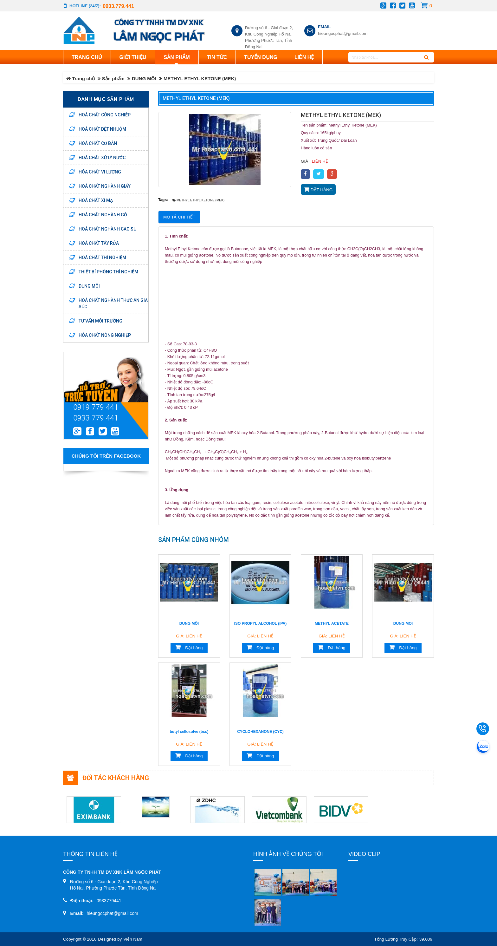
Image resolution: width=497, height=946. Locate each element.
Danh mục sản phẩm (106, 99)
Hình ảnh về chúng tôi (288, 854)
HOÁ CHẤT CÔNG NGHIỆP (105, 114)
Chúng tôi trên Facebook (106, 456)
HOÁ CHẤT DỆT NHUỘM (102, 129)
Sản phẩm (113, 78)
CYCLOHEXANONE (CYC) (260, 731)
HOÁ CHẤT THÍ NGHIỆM (102, 257)
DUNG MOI (403, 623)
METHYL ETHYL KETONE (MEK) (196, 98)
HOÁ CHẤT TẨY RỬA (99, 243)
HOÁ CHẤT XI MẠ (96, 200)
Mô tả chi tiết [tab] (179, 217)
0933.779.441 (118, 6)
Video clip (364, 854)
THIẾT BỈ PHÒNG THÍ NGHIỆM (108, 271)
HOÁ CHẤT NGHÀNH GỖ (103, 214)
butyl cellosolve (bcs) (189, 731)
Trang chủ (87, 57)
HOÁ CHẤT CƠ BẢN (98, 143)
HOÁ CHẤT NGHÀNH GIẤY (105, 186)
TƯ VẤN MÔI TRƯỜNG (100, 320)
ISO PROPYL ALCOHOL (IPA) (260, 623)
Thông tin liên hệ (90, 854)
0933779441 (109, 900)
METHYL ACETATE (332, 623)
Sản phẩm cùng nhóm (193, 539)
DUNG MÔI (144, 78)
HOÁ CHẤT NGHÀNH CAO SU (107, 229)
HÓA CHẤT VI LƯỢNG (100, 171)
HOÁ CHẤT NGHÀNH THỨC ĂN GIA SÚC (113, 303)
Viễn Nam (132, 939)
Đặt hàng (318, 189)
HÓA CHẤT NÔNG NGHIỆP (105, 335)
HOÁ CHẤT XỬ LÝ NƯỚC (102, 157)
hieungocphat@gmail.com (342, 33)
